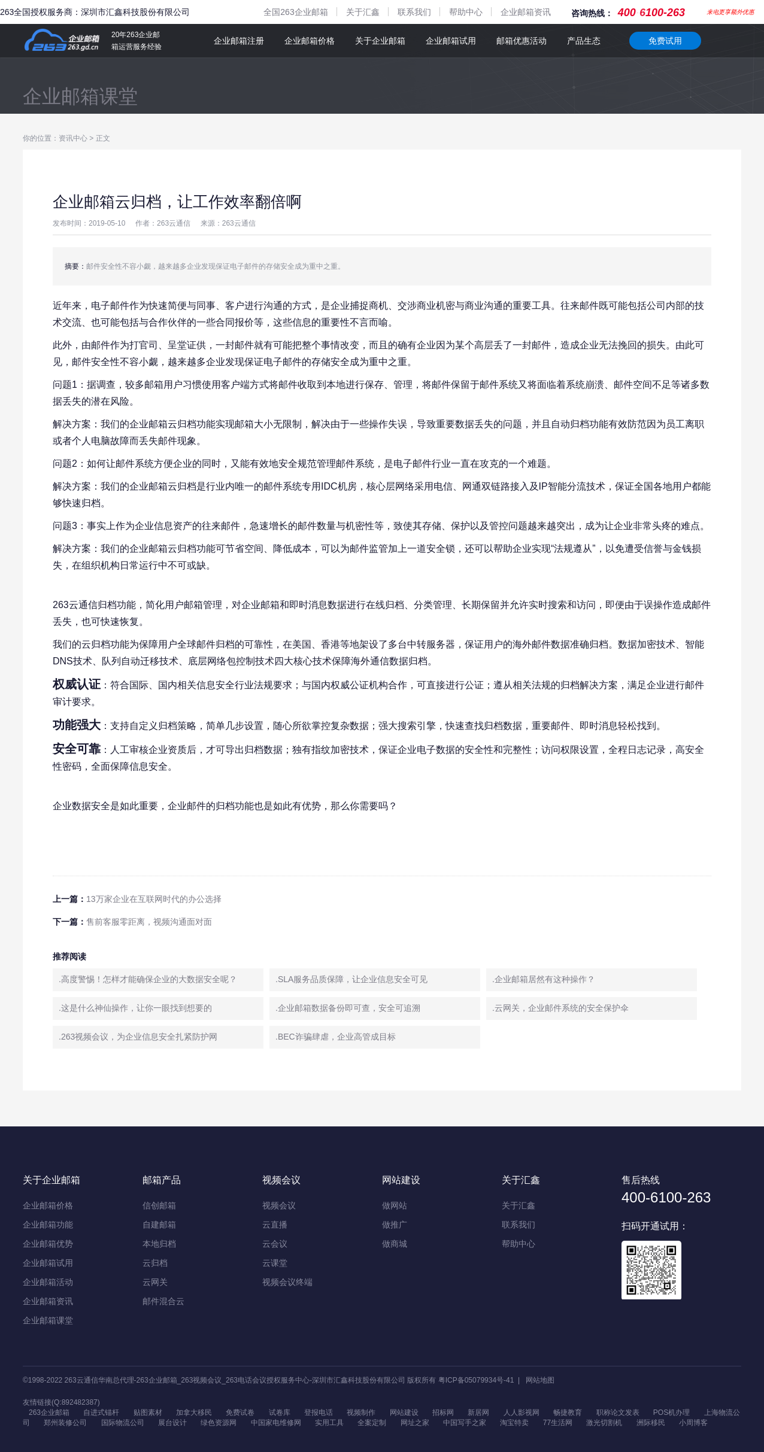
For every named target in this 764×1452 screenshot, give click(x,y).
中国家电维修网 (276, 1422)
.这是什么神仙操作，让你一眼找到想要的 (135, 1008)
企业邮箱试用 (451, 40)
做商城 (394, 1244)
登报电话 (318, 1412)
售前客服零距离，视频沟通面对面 (149, 922)
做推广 (394, 1224)
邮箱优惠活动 (521, 40)
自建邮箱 (159, 1224)
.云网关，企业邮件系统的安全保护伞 (560, 1008)
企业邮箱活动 (48, 1282)
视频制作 (361, 1412)
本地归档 (159, 1244)
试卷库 (279, 1412)
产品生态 (584, 40)
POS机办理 (671, 1412)
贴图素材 (148, 1412)
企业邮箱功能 (48, 1224)
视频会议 (279, 1205)
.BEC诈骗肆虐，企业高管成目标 (335, 1036)
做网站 (394, 1205)
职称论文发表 (617, 1412)
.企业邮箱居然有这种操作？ (543, 979)
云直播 (274, 1224)
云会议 (274, 1244)
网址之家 (415, 1422)
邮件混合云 (163, 1301)
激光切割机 (604, 1422)
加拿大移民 (194, 1412)
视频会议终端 (287, 1282)
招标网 (443, 1412)
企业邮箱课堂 (80, 96)
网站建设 (404, 1412)
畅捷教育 (567, 1412)
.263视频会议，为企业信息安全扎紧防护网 (138, 1036)
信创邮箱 (159, 1205)
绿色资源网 (219, 1422)
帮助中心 (466, 12)
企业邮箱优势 (48, 1244)
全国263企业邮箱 (295, 12)
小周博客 (693, 1422)
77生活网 (557, 1422)
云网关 (155, 1282)
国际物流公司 (122, 1422)
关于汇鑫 (363, 12)
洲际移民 (650, 1422)
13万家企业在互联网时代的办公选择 (154, 899)
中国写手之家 (464, 1422)
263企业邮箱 (49, 1412)
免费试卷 (240, 1412)
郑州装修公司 (65, 1422)
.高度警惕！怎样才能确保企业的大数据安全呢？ (148, 979)
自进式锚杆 (101, 1412)
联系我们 (414, 12)
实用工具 (329, 1422)
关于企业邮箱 (380, 40)
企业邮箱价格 (309, 40)
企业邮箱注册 (239, 40)
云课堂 (274, 1263)
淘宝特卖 (514, 1422)
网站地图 (540, 1380)
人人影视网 (521, 1412)
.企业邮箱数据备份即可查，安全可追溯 (347, 1008)
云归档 (155, 1263)
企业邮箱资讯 (526, 12)
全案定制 (371, 1422)
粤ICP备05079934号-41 (476, 1380)
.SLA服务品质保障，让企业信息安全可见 (351, 979)
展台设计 (172, 1422)
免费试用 (665, 40)
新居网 (478, 1412)
